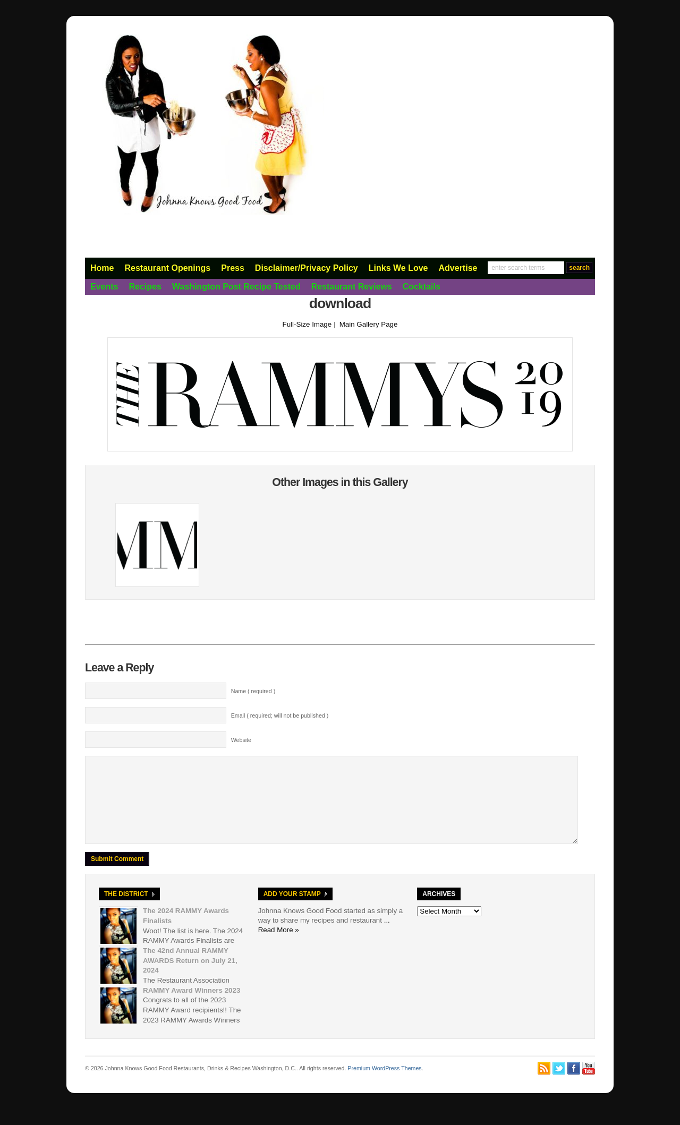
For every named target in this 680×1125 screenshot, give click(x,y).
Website (241, 740)
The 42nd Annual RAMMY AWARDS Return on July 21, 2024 (190, 976)
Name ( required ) (253, 691)
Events (104, 286)
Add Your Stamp (292, 910)
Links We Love (398, 267)
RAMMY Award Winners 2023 (191, 1006)
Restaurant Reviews (351, 286)
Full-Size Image (307, 324)
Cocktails (421, 286)
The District (126, 910)
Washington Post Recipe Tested (236, 286)
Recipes (145, 286)
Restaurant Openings (167, 267)
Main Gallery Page (368, 324)
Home (102, 267)
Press (232, 267)
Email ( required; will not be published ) (280, 715)
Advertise (458, 267)
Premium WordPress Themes (384, 1084)
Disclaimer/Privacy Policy (306, 267)
